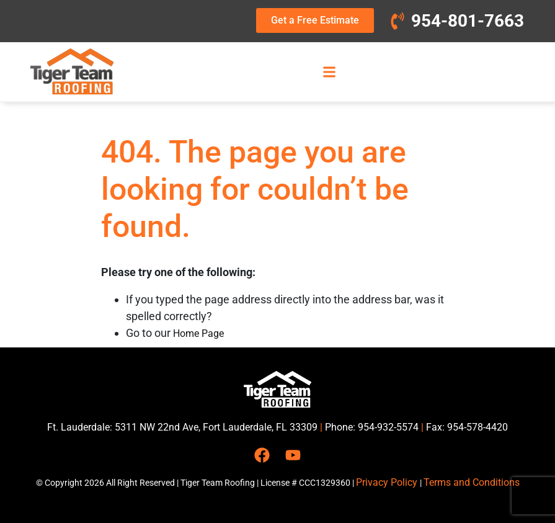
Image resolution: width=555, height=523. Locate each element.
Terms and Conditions (472, 482)
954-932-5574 (388, 427)
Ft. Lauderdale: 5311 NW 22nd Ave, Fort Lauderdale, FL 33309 (182, 427)
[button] (329, 71)
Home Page (198, 333)
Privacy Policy (388, 482)
